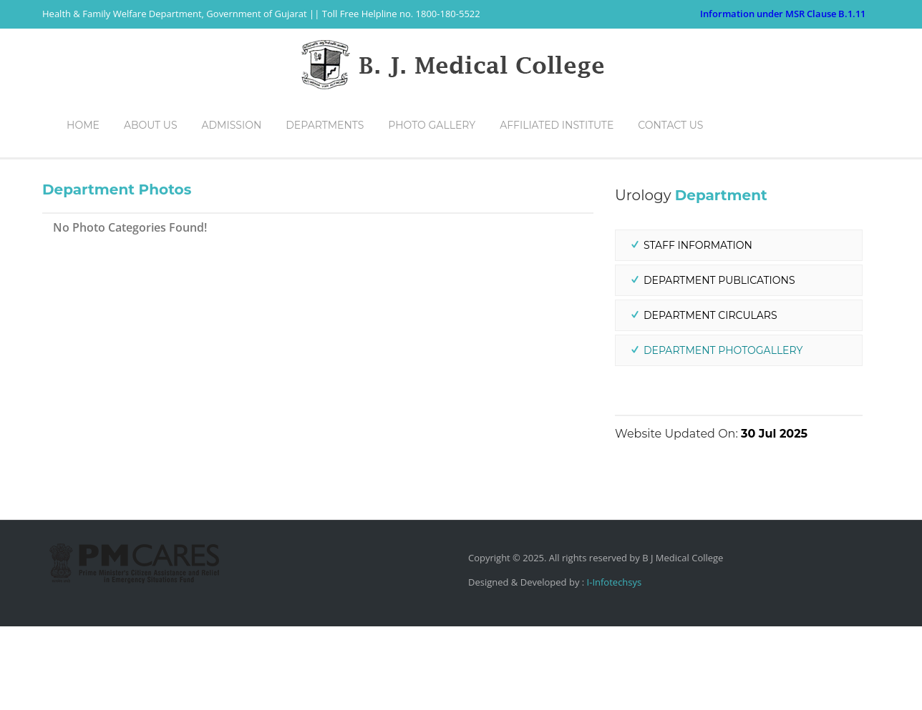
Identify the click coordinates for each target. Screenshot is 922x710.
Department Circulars (710, 399)
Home (738, 191)
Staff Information (698, 328)
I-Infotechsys (612, 665)
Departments (795, 191)
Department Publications (719, 364)
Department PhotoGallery (723, 434)
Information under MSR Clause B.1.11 (782, 13)
